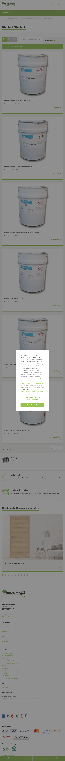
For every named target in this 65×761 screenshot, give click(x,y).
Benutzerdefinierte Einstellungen (32, 398)
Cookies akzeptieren (32, 404)
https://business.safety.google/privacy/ (32, 391)
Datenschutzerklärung (31, 387)
